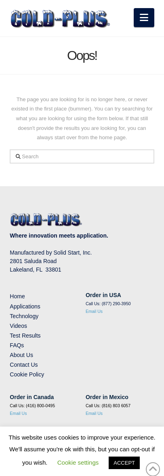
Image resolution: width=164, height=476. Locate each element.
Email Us (94, 311)
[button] (144, 17)
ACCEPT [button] (124, 463)
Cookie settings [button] (78, 462)
